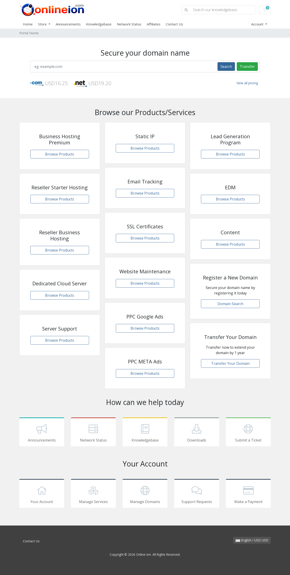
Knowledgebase (98, 24)
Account (257, 24)
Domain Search (230, 303)
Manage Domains (145, 494)
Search (226, 66)
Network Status (129, 24)
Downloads (196, 433)
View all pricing (247, 83)
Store (43, 24)
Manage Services (93, 494)
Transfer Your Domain (230, 363)
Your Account (41, 494)
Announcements (68, 24)
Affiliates (153, 24)
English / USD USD (252, 540)
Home (28, 24)
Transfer (247, 66)
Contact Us (174, 24)
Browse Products (59, 154)
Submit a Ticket (248, 433)
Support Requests (196, 494)
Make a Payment (248, 494)
